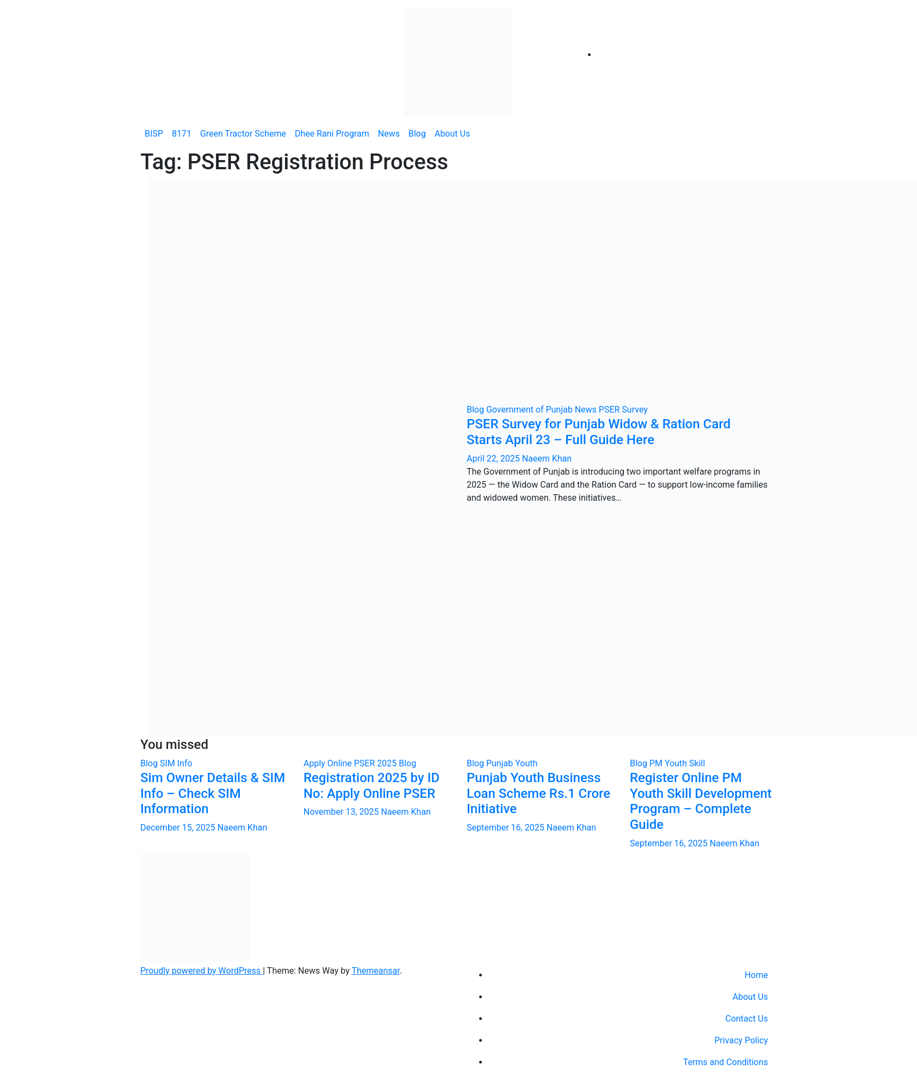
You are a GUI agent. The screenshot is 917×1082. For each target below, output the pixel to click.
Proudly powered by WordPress (201, 971)
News (389, 133)
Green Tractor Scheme (243, 133)
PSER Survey (623, 409)
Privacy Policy (742, 1040)
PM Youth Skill (677, 763)
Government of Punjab (530, 409)
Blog (417, 133)
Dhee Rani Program (332, 133)
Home (756, 975)
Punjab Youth (511, 763)
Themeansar (375, 971)
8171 (181, 133)
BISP (154, 133)
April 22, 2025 (494, 458)
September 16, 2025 (507, 827)
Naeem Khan (547, 458)
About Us (452, 133)
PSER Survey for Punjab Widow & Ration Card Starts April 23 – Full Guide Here (598, 431)
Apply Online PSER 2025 (351, 763)
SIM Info (176, 763)
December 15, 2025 (179, 827)
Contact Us (746, 1018)
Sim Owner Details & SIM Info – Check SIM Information (212, 793)
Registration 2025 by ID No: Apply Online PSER (371, 785)
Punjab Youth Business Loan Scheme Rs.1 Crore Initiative (538, 793)
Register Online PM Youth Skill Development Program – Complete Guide (701, 801)
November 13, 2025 (342, 812)
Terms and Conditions (725, 1062)
